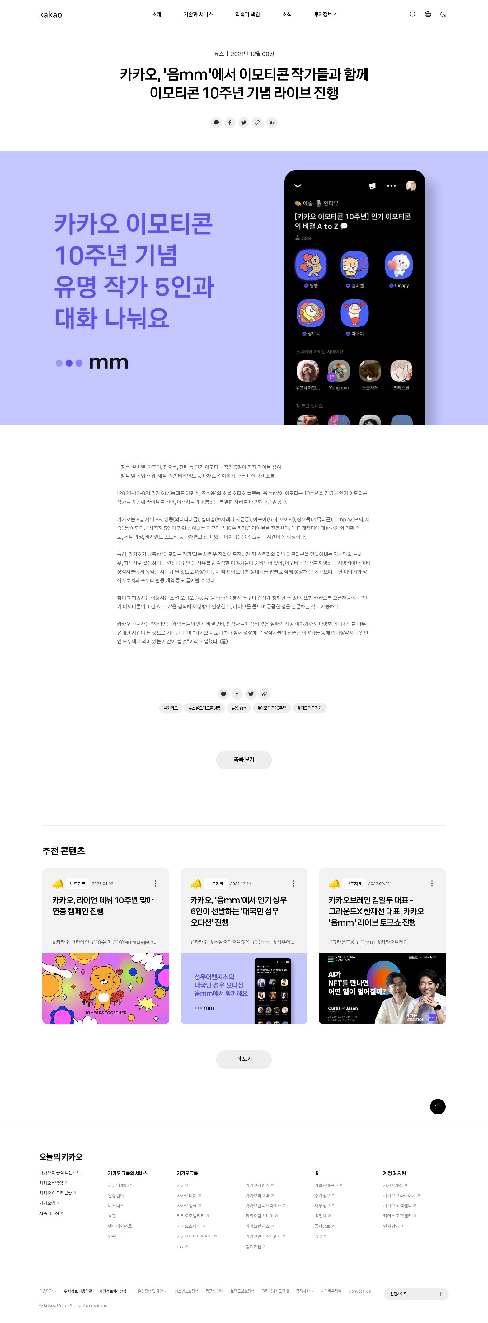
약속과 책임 (247, 14)
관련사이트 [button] (416, 1294)
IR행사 (322, 1216)
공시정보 (324, 1226)
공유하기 (155, 883)
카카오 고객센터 (399, 1205)
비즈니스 (116, 1205)
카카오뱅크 (189, 1205)
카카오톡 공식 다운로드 (62, 1172)
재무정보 (324, 1205)
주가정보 (324, 1195)
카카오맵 (49, 1203)
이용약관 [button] (48, 1291)
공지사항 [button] (304, 1291)
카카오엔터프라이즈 (265, 1205)
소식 (287, 14)
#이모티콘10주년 (272, 708)
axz (182, 1246)
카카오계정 (395, 1185)
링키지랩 (255, 1246)
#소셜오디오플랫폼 (205, 708)
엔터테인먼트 (120, 1226)
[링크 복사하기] (257, 122)
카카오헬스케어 (262, 1216)
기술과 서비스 (198, 14)
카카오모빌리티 (193, 1216)
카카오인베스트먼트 (265, 1236)
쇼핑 (112, 1216)
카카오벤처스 (260, 1226)
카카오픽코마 (260, 1195)
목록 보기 (244, 759)
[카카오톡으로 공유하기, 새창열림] (216, 122)
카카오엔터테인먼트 (197, 1236)
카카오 (183, 1185)
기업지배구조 (328, 1185)
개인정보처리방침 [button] (114, 1291)
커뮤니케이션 (120, 1185)
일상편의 (116, 1195)
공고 (320, 1236)
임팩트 (114, 1236)
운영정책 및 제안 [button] (152, 1291)
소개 (156, 14)
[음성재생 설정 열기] (272, 122)
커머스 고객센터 (399, 1216)
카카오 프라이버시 (401, 1195)
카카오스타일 (191, 1226)
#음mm (239, 708)
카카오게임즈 (260, 1185)
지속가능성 (51, 1213)
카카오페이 (189, 1195)
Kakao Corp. (56, 1305)
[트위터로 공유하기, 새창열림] (243, 122)
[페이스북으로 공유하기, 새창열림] (230, 122)
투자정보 (322, 13)
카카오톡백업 (53, 1183)
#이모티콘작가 (310, 708)
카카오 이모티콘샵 (57, 1192)
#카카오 (171, 708)
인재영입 (393, 1226)
